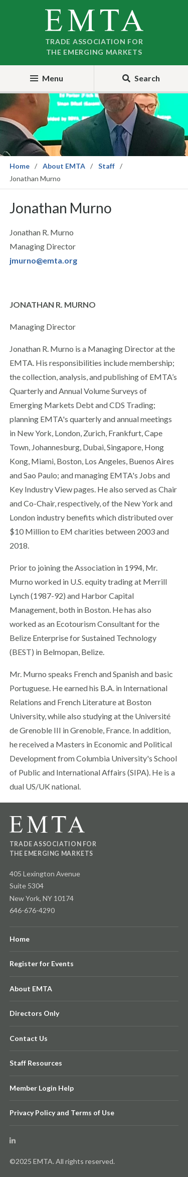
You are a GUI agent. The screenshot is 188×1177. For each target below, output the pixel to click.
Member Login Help (42, 1088)
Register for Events (42, 963)
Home (20, 166)
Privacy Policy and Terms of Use (62, 1112)
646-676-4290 (32, 910)
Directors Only (34, 1013)
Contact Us (29, 1038)
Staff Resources (36, 1063)
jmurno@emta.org (43, 260)
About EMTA (64, 166)
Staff (106, 166)
